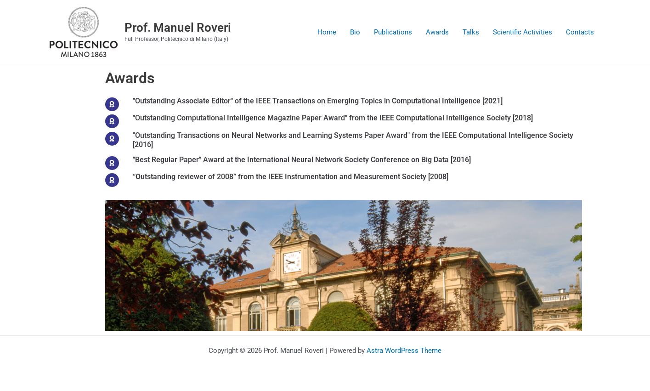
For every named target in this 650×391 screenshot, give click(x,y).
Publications (393, 32)
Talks (471, 32)
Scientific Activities (522, 32)
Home (326, 32)
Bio (355, 32)
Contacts (580, 32)
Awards (437, 32)
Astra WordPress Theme (404, 350)
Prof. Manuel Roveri (177, 27)
